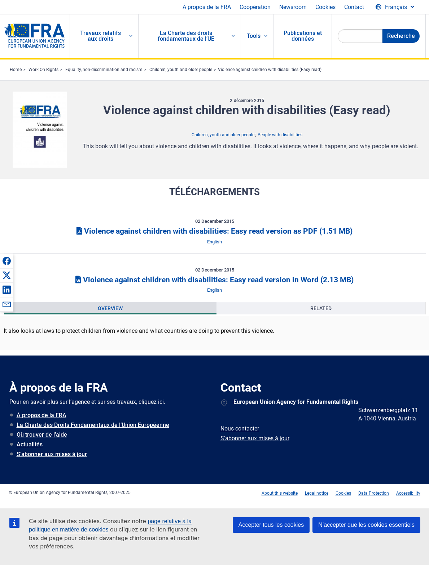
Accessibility (408, 493)
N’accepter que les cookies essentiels (366, 525)
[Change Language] (395, 7)
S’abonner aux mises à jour (52, 454)
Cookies (325, 7)
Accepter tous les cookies (271, 525)
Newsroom (293, 7)
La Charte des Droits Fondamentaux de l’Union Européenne (93, 424)
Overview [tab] (110, 308)
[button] (6, 260)
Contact (354, 7)
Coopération (255, 7)
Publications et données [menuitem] (303, 36)
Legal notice (316, 493)
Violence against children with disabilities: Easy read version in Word (214, 279)
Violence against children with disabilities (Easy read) (269, 69)
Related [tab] (321, 308)
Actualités (30, 444)
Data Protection (373, 493)
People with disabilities (280, 134)
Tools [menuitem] (254, 35)
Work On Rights (43, 69)
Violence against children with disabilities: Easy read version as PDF (214, 231)
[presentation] (110, 308)
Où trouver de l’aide (42, 434)
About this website (280, 493)
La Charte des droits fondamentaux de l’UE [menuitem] (186, 36)
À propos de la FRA (207, 7)
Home (16, 69)
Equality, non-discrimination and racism (104, 69)
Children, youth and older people (180, 69)
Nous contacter (239, 428)
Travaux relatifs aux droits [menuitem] (100, 36)
